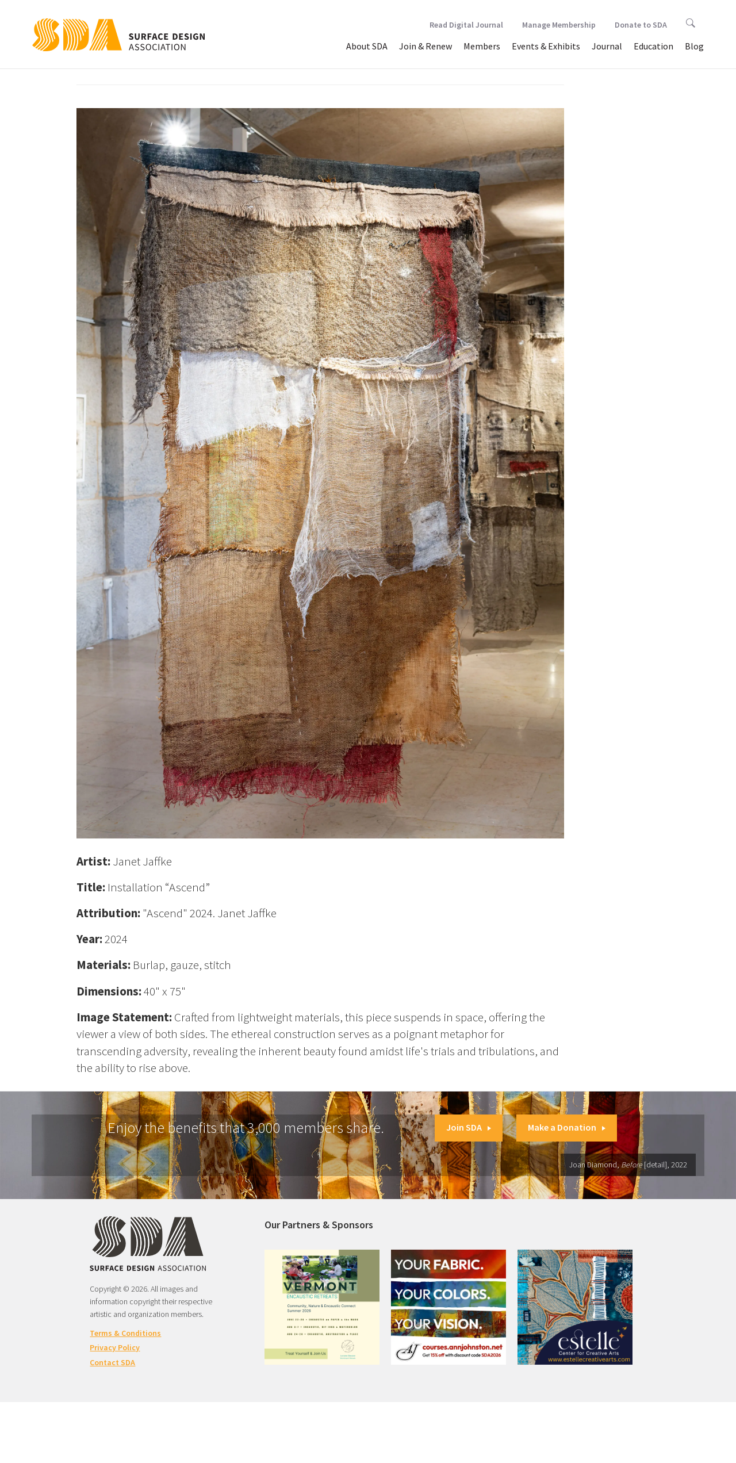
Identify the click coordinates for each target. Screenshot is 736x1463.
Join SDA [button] (468, 1127)
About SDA (367, 46)
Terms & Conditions (125, 1333)
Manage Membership (559, 25)
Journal (607, 46)
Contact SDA (112, 1362)
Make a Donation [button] (566, 1127)
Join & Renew (425, 46)
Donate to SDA (641, 25)
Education (653, 46)
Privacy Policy (115, 1347)
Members (481, 46)
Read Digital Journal (466, 25)
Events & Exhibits (546, 46)
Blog (694, 46)
